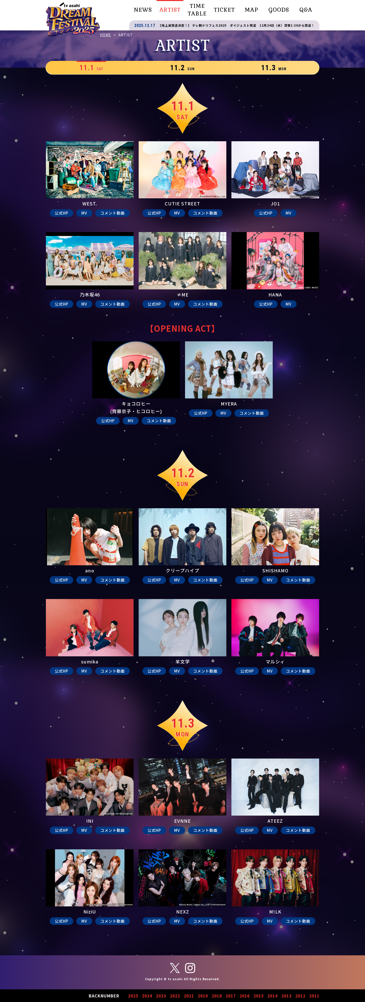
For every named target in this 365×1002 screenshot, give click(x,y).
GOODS (278, 9)
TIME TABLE (197, 9)
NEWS (143, 9)
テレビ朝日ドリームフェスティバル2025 (73, 19)
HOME (105, 34)
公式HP (61, 213)
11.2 (182, 67)
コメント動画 (112, 213)
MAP (251, 9)
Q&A (305, 9)
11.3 (273, 67)
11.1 (91, 67)
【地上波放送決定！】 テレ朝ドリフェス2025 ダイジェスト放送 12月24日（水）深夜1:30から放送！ (236, 25)
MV (84, 213)
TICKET (224, 9)
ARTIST (170, 9)
